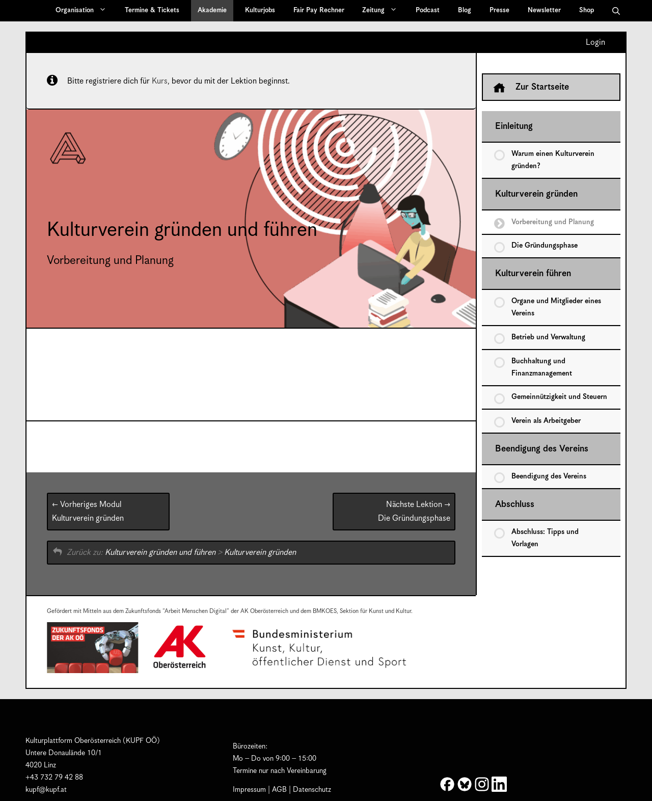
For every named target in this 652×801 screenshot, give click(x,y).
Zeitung (383, 10)
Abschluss (514, 504)
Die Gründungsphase (414, 511)
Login (595, 42)
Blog (464, 10)
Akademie (212, 10)
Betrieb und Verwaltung (548, 337)
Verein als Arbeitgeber (546, 421)
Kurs (160, 81)
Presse (499, 10)
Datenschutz (312, 790)
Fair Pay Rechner (318, 10)
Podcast (428, 10)
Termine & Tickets (152, 10)
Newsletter (544, 10)
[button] (616, 10)
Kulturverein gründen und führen (160, 552)
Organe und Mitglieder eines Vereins (556, 307)
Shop (586, 10)
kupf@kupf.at (46, 790)
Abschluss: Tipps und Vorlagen (545, 538)
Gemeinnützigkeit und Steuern (559, 397)
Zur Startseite (531, 88)
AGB (279, 790)
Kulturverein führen (533, 274)
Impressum (249, 790)
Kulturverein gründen (88, 511)
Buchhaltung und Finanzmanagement (541, 367)
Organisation (84, 10)
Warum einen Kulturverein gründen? (552, 160)
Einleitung (514, 126)
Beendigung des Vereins (541, 449)
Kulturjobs (260, 10)
